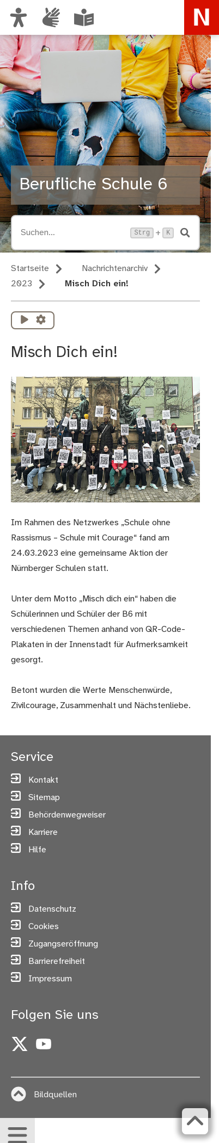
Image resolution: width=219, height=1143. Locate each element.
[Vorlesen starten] (24, 320)
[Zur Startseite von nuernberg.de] (201, 17)
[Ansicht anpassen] (18, 17)
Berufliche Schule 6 (94, 185)
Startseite (30, 268)
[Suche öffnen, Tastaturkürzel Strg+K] (72, 233)
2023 (21, 283)
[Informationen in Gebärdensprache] (51, 17)
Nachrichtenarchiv (115, 268)
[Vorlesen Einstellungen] (41, 320)
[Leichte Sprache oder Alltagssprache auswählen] (84, 17)
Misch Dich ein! (97, 283)
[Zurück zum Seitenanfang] (195, 1121)
